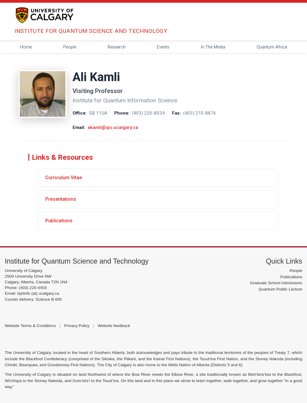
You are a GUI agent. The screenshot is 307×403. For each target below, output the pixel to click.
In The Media (213, 47)
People (69, 47)
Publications (59, 220)
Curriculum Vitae (63, 177)
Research (117, 47)
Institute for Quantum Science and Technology (77, 261)
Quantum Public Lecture (280, 289)
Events (163, 47)
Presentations (60, 199)
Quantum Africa (272, 47)
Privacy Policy (77, 325)
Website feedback (114, 325)
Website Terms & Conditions (30, 325)
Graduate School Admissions (276, 283)
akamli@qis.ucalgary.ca (113, 127)
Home (26, 47)
